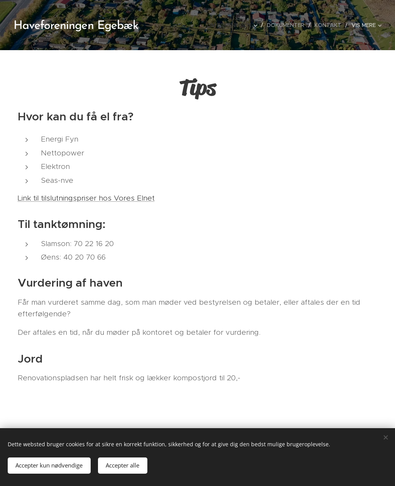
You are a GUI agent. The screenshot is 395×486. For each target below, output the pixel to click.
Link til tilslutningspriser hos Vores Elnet (86, 198)
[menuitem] (234, 25)
